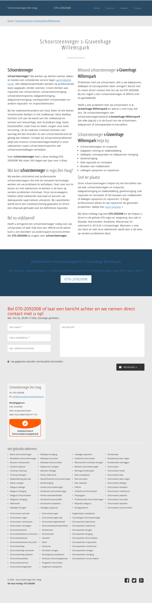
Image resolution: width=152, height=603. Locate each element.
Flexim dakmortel (48, 474)
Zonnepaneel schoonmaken (85, 538)
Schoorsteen (113, 466)
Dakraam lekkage (48, 470)
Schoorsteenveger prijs (52, 517)
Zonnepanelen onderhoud (84, 546)
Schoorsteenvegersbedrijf (53, 521)
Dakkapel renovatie (49, 458)
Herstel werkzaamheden (51, 495)
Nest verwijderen (82, 474)
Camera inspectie (17, 466)
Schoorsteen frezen (116, 470)
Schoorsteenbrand (18, 530)
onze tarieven (113, 207)
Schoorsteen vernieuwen (21, 521)
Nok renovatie (81, 479)
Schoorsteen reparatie (117, 503)
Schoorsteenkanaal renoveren (23, 542)
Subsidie (46, 538)
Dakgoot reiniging (18, 491)
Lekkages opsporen (49, 507)
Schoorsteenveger (50, 513)
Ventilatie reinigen (50, 550)
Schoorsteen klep (115, 474)
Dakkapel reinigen (18, 507)
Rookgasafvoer (81, 507)
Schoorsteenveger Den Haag (22, 7)
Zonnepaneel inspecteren (83, 521)
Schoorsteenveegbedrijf (20, 566)
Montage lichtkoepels (84, 470)
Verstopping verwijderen (53, 554)
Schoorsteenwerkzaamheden (55, 525)
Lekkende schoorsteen (85, 458)
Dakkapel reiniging (48, 454)
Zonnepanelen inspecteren (84, 542)
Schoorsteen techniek (19, 513)
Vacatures (46, 546)
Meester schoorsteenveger (86, 466)
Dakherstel (15, 503)
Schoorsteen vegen (18, 517)
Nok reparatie (81, 483)
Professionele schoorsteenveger (89, 499)
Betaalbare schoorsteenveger (23, 458)
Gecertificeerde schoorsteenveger (55, 479)
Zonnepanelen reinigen (82, 550)
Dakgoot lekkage (17, 487)
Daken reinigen (17, 483)
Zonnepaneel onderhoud (83, 525)
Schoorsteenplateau (19, 558)
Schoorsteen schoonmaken (120, 507)
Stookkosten (47, 530)
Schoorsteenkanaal (18, 538)
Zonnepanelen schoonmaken (85, 558)
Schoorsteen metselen (118, 487)
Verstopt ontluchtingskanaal (55, 558)
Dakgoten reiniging (18, 499)
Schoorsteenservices (19, 562)
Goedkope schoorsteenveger (53, 491)
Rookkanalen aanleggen (118, 462)
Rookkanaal (113, 454)
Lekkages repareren (83, 454)
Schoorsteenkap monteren (22, 550)
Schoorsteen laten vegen (119, 479)
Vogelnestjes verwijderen (83, 513)
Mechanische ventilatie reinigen (89, 462)
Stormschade (48, 534)
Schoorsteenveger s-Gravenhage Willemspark (37, 20)
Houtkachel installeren (50, 503)
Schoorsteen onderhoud (119, 491)
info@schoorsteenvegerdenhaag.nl (28, 396)
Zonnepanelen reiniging (83, 554)
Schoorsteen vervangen (20, 525)
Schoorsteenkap (17, 546)
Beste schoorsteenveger (20, 454)
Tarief (44, 542)
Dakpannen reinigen (49, 466)
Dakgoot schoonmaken (20, 495)
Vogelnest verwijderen (52, 566)
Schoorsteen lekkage (117, 483)
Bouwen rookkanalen (19, 462)
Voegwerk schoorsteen (52, 562)
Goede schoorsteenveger (51, 487)
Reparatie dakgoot (83, 503)
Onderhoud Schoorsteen (86, 491)
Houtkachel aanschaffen (51, 499)
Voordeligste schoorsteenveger (86, 517)
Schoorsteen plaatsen (117, 495)
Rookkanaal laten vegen (118, 458)
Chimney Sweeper (18, 474)
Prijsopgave (80, 495)
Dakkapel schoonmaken (51, 462)
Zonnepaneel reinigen (82, 530)
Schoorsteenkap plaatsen (21, 554)
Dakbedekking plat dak (20, 479)
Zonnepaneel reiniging (82, 534)
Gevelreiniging (46, 483)
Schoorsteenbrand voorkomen (24, 534)
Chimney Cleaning (18, 470)
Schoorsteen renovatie (118, 499)
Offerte (78, 487)
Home (11, 20)
